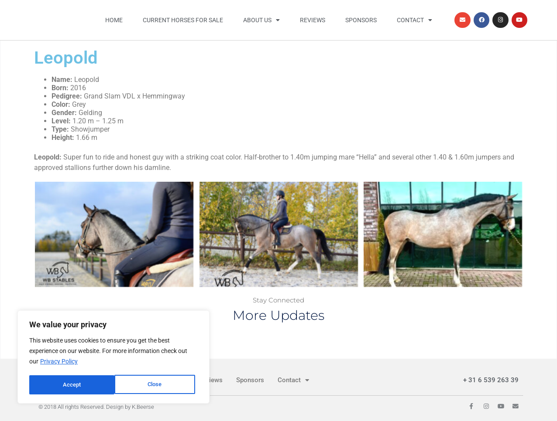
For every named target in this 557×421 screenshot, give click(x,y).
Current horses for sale (183, 20)
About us (261, 20)
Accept (155, 384)
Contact (414, 20)
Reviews (312, 20)
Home (114, 20)
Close (70, 384)
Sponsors (361, 20)
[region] (113, 358)
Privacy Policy (59, 363)
